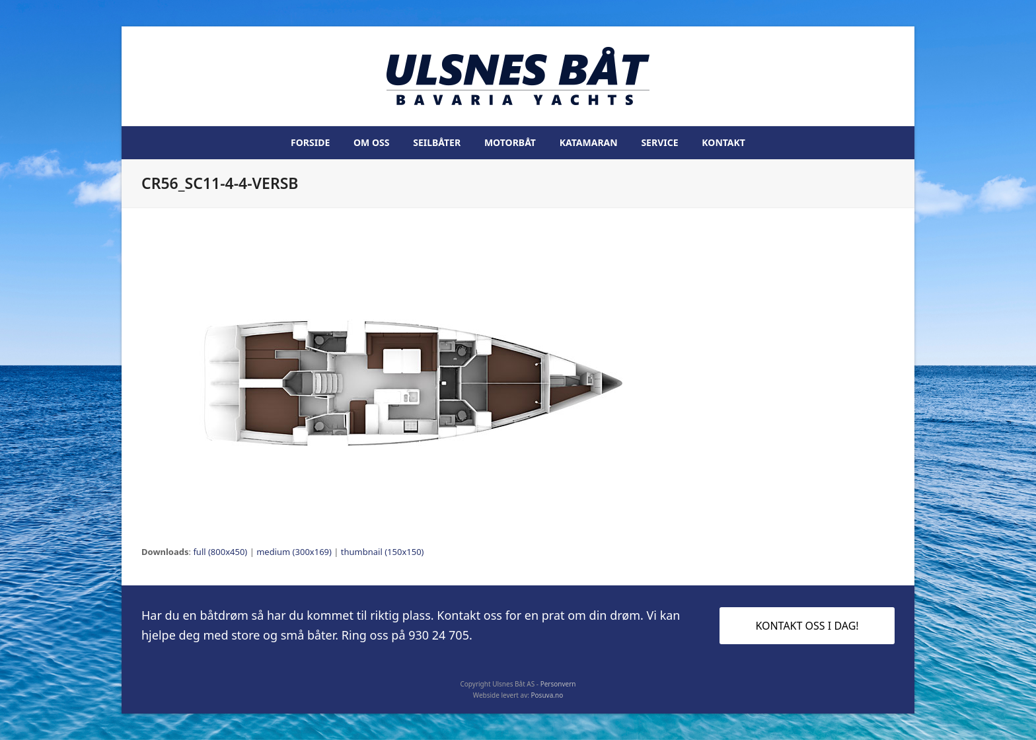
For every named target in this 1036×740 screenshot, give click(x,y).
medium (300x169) (294, 552)
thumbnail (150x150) (382, 552)
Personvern (558, 683)
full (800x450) (220, 552)
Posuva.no (547, 695)
